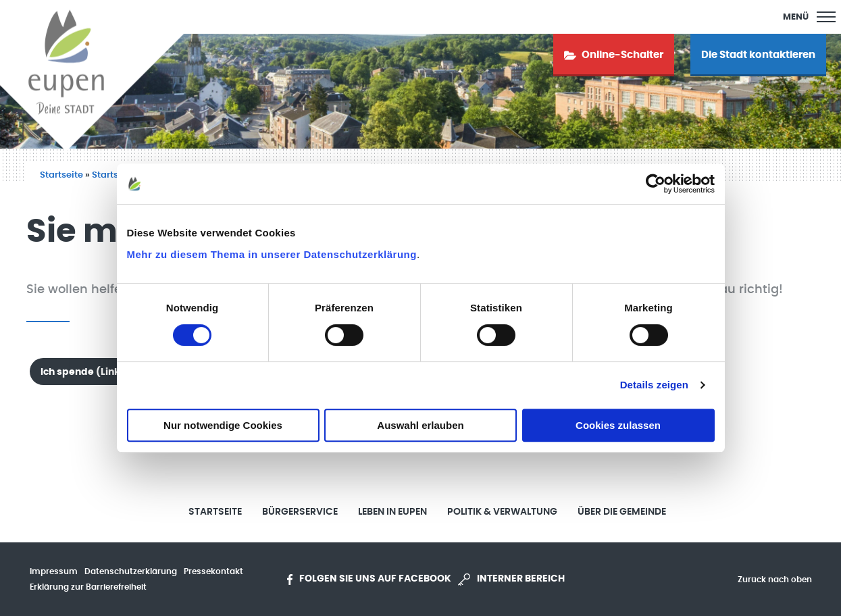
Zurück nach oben (775, 579)
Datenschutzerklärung (130, 571)
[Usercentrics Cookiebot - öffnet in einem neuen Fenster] (655, 184)
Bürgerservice (300, 512)
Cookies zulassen (618, 425)
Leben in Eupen (392, 512)
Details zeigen (654, 384)
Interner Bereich (511, 579)
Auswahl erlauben (420, 425)
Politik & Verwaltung (502, 512)
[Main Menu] (809, 16)
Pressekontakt (213, 571)
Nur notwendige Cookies (222, 425)
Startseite (61, 175)
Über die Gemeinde (622, 512)
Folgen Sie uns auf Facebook (369, 579)
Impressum (54, 571)
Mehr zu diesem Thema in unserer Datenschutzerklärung (272, 254)
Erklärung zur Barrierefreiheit (88, 587)
